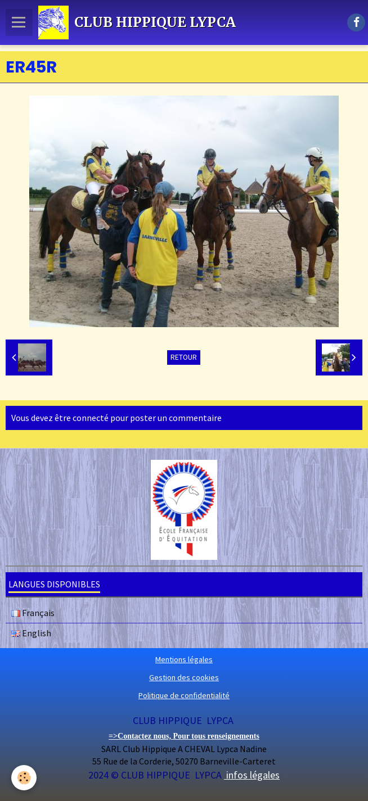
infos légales (252, 774)
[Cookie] (24, 777)
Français (33, 612)
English (31, 633)
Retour (183, 357)
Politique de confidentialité (184, 695)
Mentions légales (184, 659)
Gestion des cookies (184, 677)
